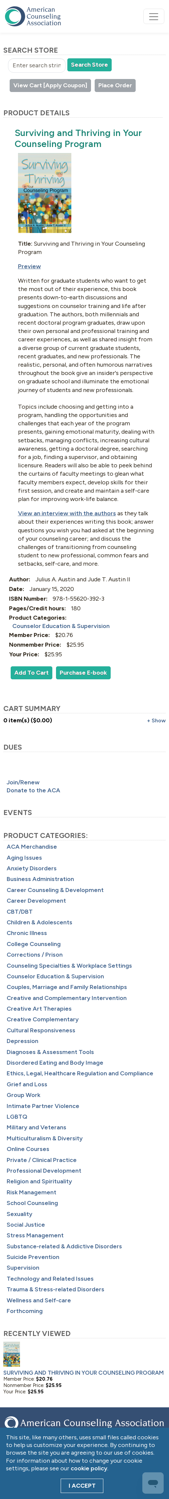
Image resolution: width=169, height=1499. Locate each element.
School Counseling (32, 1203)
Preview (29, 266)
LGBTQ (17, 1116)
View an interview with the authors (67, 513)
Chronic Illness (27, 933)
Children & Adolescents (39, 922)
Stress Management (35, 1235)
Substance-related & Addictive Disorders (64, 1246)
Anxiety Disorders (32, 868)
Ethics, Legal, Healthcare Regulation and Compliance (80, 1073)
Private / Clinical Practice (42, 1160)
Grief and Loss (27, 1084)
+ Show (156, 720)
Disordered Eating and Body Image (55, 1062)
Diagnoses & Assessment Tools (50, 1052)
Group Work (23, 1095)
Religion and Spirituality (39, 1181)
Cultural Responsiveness (41, 1030)
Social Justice (26, 1224)
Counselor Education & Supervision (55, 976)
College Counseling (34, 944)
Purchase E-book (83, 672)
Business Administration (40, 879)
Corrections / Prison (35, 954)
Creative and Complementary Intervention (67, 998)
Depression (22, 1041)
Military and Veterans (36, 1127)
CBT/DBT (20, 911)
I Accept (82, 1485)
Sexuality (19, 1214)
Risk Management (31, 1192)
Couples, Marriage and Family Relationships (67, 987)
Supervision (23, 1267)
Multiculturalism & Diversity (45, 1138)
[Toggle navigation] (153, 16)
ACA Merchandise (32, 846)
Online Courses (28, 1149)
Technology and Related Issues (50, 1278)
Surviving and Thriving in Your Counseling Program (83, 1372)
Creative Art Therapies (39, 1008)
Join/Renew (23, 782)
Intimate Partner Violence (43, 1106)
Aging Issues (24, 857)
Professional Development (44, 1170)
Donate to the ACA (33, 790)
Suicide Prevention (33, 1257)
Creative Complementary (43, 1019)
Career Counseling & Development (55, 890)
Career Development (36, 900)
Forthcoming (25, 1311)
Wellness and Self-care (39, 1300)
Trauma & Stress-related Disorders (55, 1289)
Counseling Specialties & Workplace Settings (69, 965)
